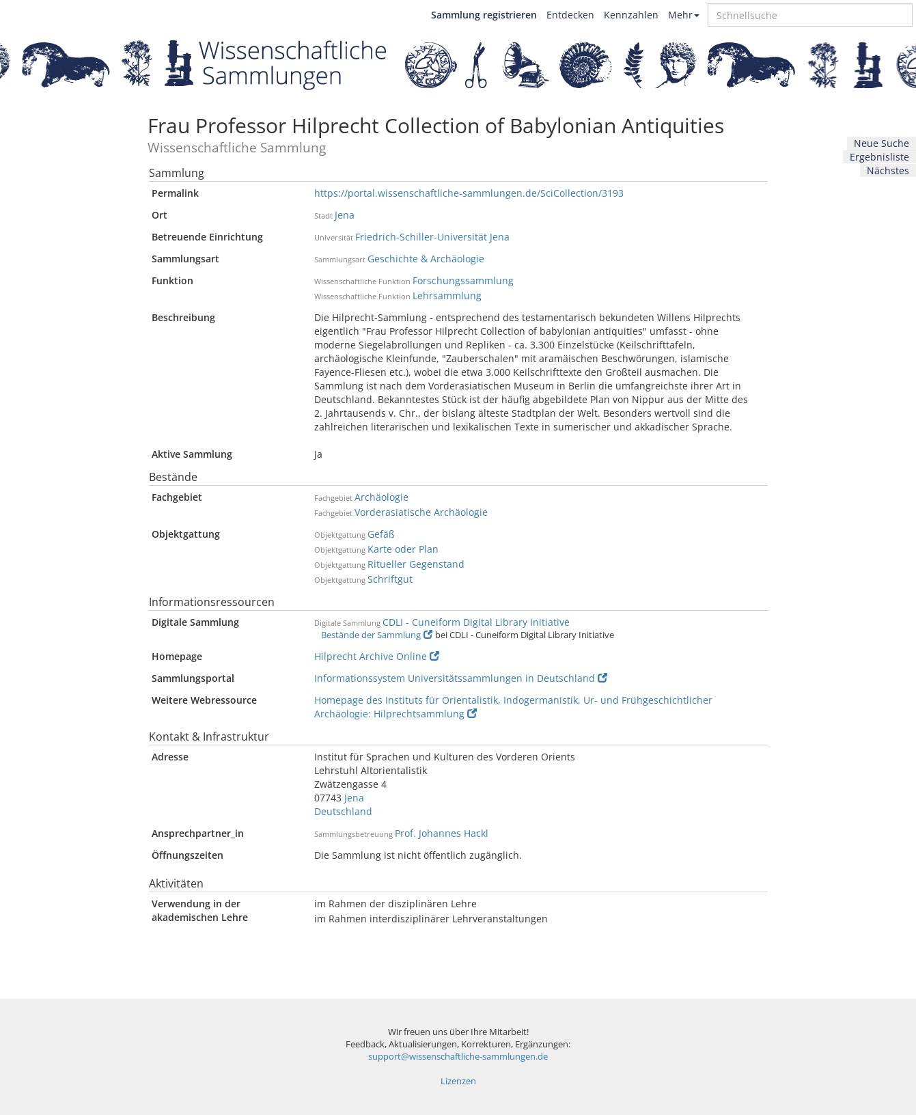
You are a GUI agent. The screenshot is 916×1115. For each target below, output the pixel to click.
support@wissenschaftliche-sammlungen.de (458, 1056)
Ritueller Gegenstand (415, 564)
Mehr (683, 14)
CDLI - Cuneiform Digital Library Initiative (476, 622)
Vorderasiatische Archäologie (421, 512)
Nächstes (888, 170)
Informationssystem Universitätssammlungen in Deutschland (460, 678)
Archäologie (381, 497)
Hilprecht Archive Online (376, 656)
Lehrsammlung (447, 295)
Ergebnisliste (879, 156)
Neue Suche (881, 143)
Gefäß (381, 533)
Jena (345, 214)
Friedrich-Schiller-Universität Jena (432, 236)
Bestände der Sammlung (376, 635)
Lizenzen (458, 1081)
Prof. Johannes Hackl (441, 833)
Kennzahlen (631, 14)
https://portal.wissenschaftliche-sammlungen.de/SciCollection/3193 (469, 193)
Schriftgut (390, 579)
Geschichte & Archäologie (425, 258)
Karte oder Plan (403, 548)
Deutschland (343, 811)
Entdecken (570, 14)
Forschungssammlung (463, 280)
